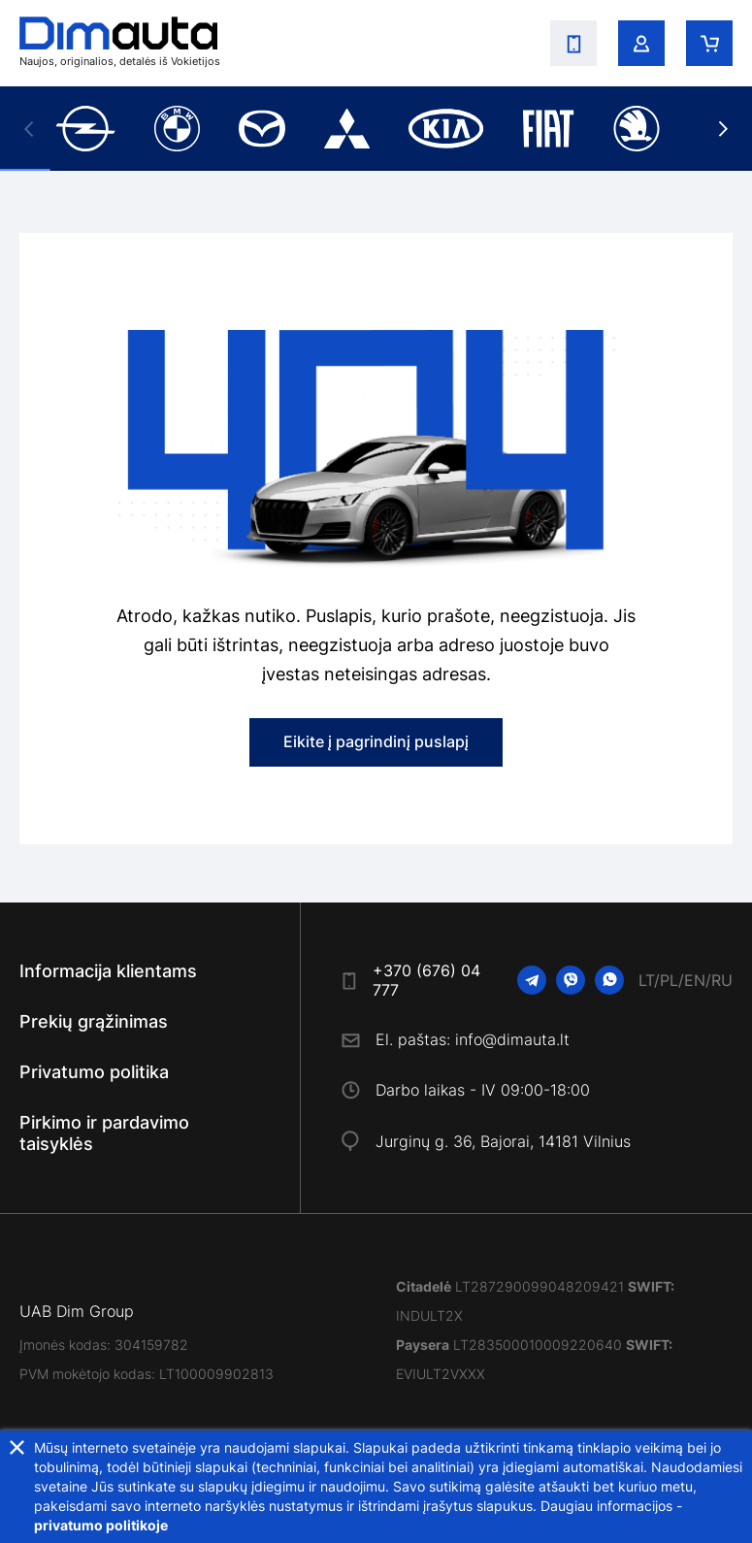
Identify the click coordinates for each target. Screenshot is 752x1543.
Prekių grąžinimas (93, 1021)
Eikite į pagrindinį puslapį (376, 741)
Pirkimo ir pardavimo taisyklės (104, 1133)
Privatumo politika (94, 1072)
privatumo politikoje (101, 1525)
